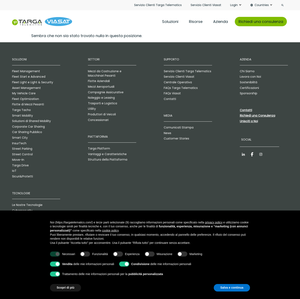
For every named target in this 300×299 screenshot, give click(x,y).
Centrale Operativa (178, 82)
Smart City (20, 138)
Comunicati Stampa (179, 127)
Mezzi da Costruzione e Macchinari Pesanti (104, 73)
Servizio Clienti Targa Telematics (158, 5)
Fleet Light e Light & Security (32, 82)
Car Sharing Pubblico (27, 132)
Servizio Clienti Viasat (206, 5)
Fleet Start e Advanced (28, 77)
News (167, 133)
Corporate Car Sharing (28, 127)
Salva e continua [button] (231, 287)
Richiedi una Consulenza (257, 115)
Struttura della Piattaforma (107, 159)
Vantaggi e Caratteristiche (107, 154)
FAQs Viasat (172, 93)
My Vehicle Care (24, 93)
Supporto (171, 59)
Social (246, 139)
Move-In (18, 160)
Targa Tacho (21, 110)
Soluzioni (170, 21)
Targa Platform (99, 148)
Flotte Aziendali (99, 81)
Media (168, 115)
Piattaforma (98, 137)
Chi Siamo (247, 71)
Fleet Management (26, 71)
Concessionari (98, 120)
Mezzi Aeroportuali (101, 87)
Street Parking (22, 149)
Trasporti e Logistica (102, 103)
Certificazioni (249, 88)
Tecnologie (21, 193)
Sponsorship (248, 93)
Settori (94, 59)
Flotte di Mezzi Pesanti (28, 104)
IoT (14, 171)
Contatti (170, 99)
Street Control (22, 154)
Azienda (220, 21)
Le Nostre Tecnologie (27, 205)
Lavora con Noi (250, 77)
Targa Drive (20, 165)
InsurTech (19, 143)
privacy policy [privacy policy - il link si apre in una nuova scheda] (213, 222)
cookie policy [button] (110, 230)
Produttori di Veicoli (102, 114)
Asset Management (26, 88)
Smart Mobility (22, 115)
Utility (92, 109)
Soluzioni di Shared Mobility (31, 121)
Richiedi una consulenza (261, 21)
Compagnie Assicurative (106, 92)
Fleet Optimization (25, 99)
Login (234, 5)
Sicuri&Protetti (22, 176)
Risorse (195, 21)
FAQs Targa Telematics (181, 88)
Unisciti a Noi (249, 121)
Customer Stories (176, 138)
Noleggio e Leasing (101, 98)
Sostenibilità (248, 82)
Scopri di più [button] (65, 287)
